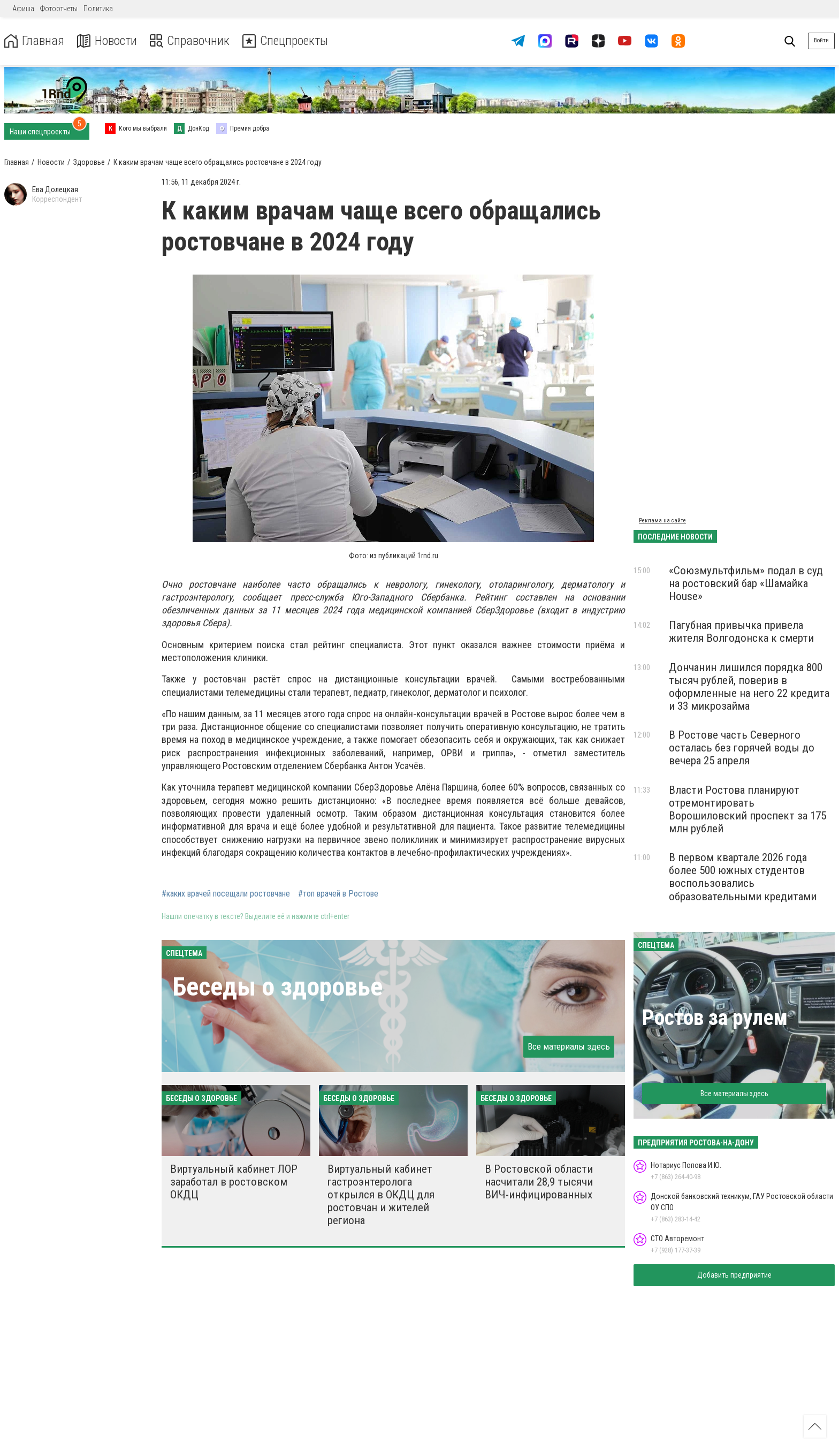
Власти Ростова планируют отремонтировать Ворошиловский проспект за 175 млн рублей (747, 809)
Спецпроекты (286, 41)
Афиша (23, 8)
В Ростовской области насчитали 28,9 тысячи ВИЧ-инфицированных (539, 1182)
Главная (33, 41)
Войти (821, 40)
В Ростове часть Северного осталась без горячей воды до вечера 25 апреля (741, 747)
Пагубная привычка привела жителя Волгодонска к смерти (741, 631)
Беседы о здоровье (277, 986)
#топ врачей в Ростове (338, 894)
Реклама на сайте (662, 520)
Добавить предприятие (734, 1275)
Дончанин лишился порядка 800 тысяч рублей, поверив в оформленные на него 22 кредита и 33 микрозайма (749, 686)
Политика (98, 8)
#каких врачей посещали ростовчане (226, 894)
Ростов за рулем (715, 1017)
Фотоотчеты (59, 8)
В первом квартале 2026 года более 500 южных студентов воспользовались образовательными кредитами (743, 876)
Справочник (189, 41)
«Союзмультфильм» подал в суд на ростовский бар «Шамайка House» (746, 583)
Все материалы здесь (569, 1046)
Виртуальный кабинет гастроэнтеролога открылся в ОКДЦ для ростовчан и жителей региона (380, 1195)
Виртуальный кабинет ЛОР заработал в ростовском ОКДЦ (234, 1182)
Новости (106, 41)
